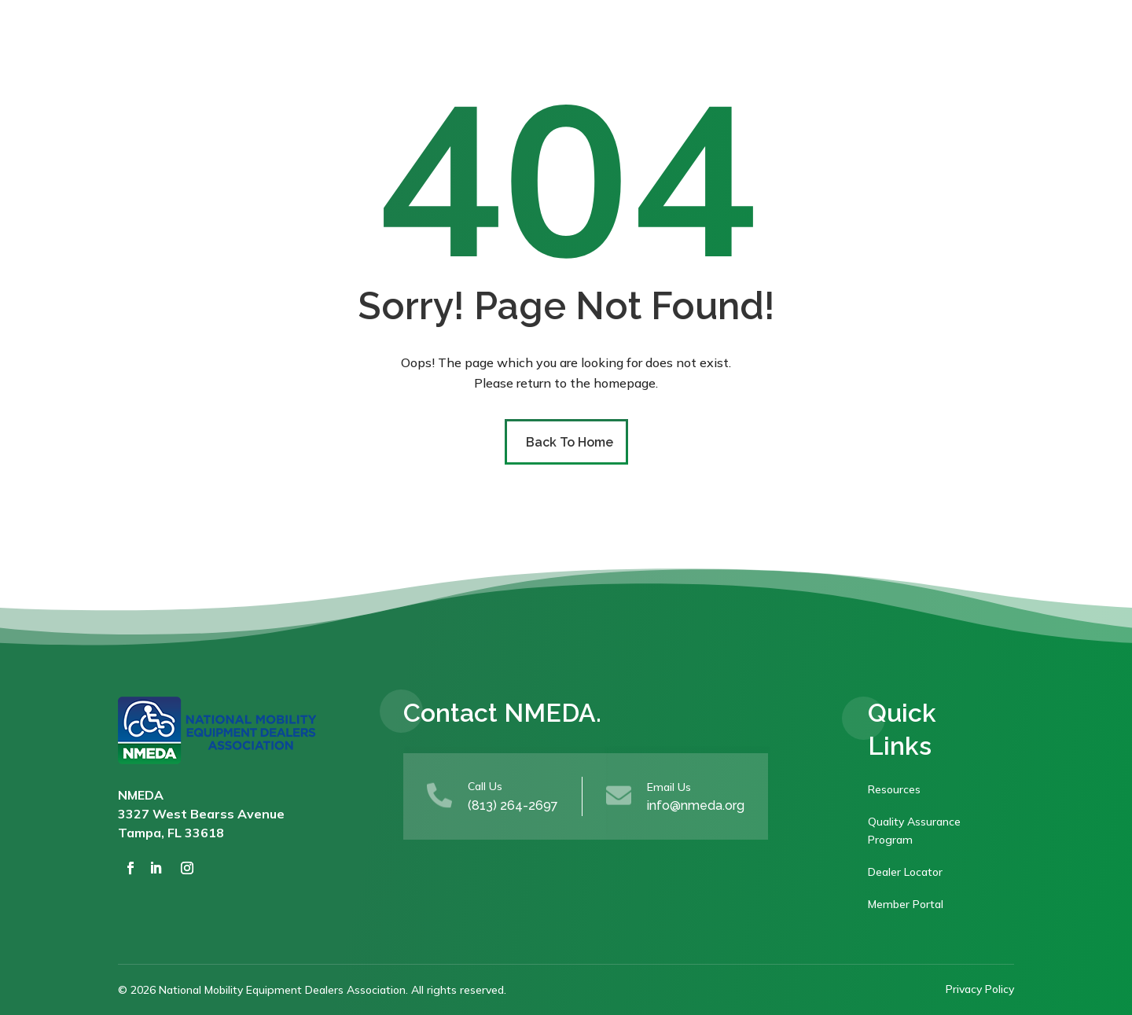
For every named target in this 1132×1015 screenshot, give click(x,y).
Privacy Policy (980, 989)
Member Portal (905, 904)
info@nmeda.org (695, 805)
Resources (894, 789)
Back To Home (569, 442)
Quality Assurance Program (914, 831)
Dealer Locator (905, 872)
